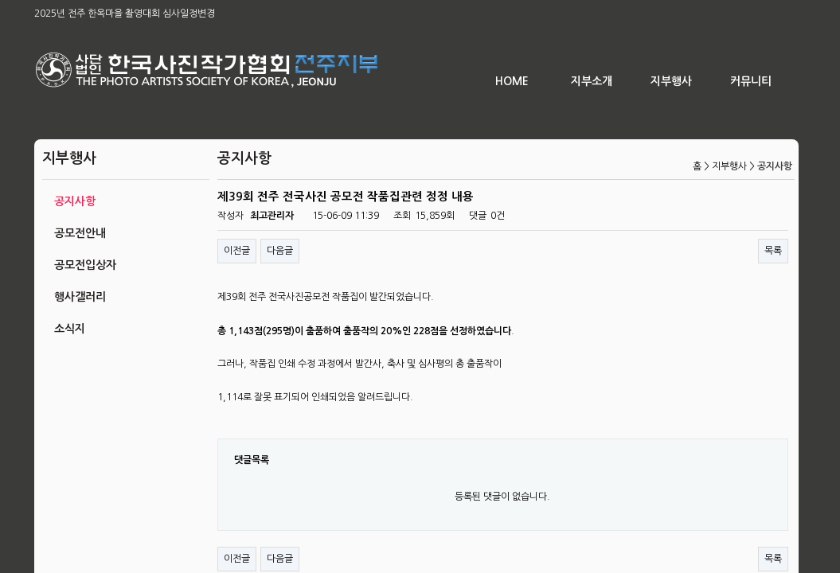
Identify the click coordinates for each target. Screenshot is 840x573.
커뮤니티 (751, 81)
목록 (773, 250)
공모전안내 (80, 233)
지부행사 (671, 81)
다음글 (280, 250)
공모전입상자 (85, 265)
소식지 (69, 328)
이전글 (237, 250)
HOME (512, 81)
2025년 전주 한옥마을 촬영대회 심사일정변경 (124, 13)
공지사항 (75, 201)
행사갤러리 (80, 296)
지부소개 (591, 81)
